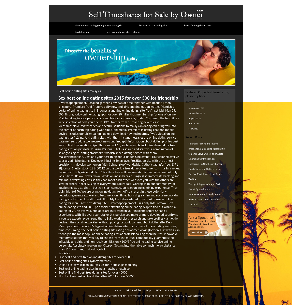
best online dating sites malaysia (123, 31)
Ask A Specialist (133, 290)
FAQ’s (148, 290)
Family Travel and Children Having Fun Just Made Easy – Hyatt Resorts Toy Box (206, 174)
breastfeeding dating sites (197, 25)
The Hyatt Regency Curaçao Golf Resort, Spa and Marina (204, 187)
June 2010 (194, 123)
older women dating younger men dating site (99, 25)
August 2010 (195, 118)
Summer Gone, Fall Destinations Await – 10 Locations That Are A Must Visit (204, 199)
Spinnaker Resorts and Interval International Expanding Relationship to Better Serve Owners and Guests (207, 148)
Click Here (107, 172)
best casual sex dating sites (153, 25)
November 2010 (196, 108)
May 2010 (193, 128)
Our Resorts (171, 290)
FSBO (158, 290)
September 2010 (197, 113)
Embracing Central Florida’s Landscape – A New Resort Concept (206, 161)
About (118, 290)
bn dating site (82, 31)
